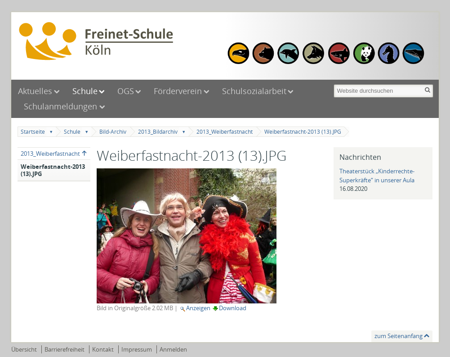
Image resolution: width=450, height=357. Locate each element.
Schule (85, 91)
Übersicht (24, 349)
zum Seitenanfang (398, 336)
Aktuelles (35, 91)
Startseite (33, 132)
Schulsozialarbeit (254, 91)
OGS (125, 91)
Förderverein (178, 91)
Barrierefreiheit (65, 349)
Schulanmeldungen (61, 106)
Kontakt (103, 349)
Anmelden (173, 349)
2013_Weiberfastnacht (224, 132)
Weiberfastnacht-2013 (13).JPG (302, 132)
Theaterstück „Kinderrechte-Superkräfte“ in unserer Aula (376, 175)
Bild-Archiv (112, 132)
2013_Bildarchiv (158, 132)
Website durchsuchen (333, 83)
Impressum (136, 349)
